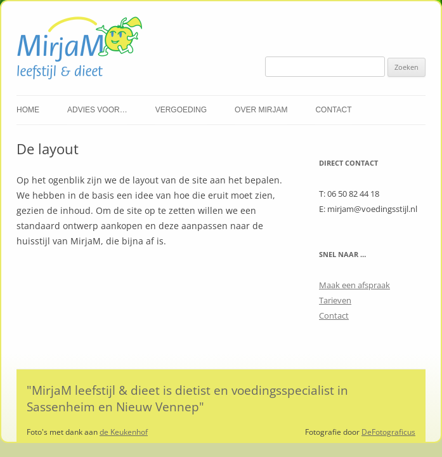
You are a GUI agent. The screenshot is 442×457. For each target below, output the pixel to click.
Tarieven (335, 300)
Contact (333, 109)
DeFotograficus (388, 432)
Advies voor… (97, 109)
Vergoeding (181, 109)
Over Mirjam (261, 109)
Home (27, 109)
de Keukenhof (124, 432)
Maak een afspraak (354, 285)
